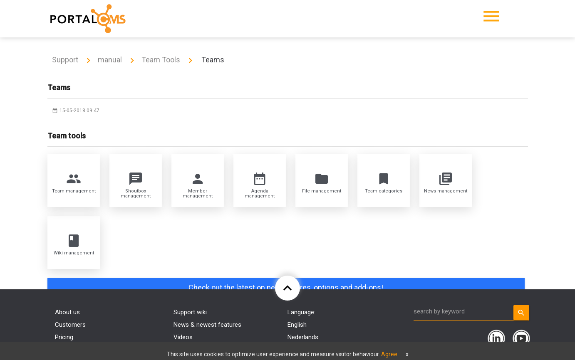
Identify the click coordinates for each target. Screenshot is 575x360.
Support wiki (190, 312)
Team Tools (160, 59)
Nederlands (303, 337)
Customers (70, 324)
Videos (183, 337)
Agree (389, 354)
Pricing (64, 337)
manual (110, 59)
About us (67, 312)
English (297, 324)
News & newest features (207, 324)
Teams (212, 59)
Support (65, 59)
